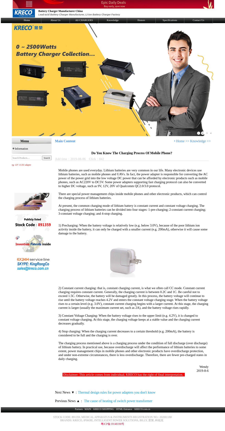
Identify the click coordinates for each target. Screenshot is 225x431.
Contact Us (198, 20)
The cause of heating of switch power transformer (117, 401)
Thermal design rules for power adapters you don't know (116, 392)
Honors (141, 20)
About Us (55, 20)
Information (20, 148)
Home (27, 20)
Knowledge (112, 20)
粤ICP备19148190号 (112, 423)
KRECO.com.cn (142, 409)
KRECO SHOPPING (103, 409)
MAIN (88, 409)
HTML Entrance (124, 409)
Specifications (170, 20)
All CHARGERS (84, 20)
